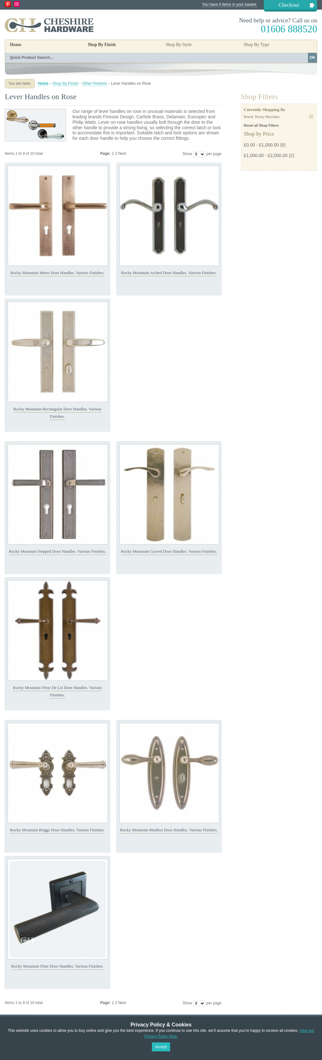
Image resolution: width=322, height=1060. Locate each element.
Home (15, 44)
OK (312, 57)
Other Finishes (94, 83)
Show (187, 154)
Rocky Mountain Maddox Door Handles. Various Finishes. (169, 829)
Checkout (289, 5)
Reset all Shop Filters (261, 125)
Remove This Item (311, 116)
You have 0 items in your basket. (229, 4)
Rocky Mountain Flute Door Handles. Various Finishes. (57, 966)
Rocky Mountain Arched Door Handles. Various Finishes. (169, 272)
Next (122, 153)
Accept (161, 1047)
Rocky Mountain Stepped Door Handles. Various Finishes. (57, 551)
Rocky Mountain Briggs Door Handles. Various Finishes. (57, 829)
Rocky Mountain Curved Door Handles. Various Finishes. (169, 551)
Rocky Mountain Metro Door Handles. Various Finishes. (57, 272)
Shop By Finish (65, 83)
